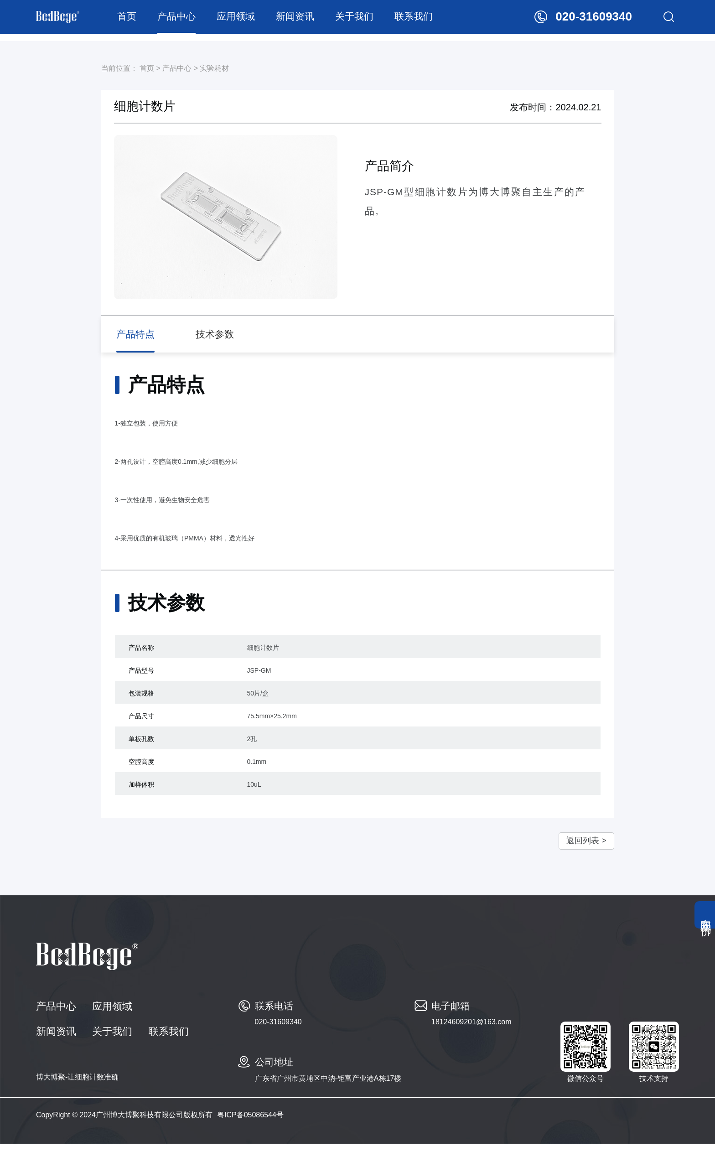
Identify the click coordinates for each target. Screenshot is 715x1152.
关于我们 (366, 20)
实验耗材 (214, 68)
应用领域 (247, 20)
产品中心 (188, 20)
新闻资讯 (306, 20)
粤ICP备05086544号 (250, 1123)
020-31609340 (278, 1030)
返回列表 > (579, 848)
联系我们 (425, 20)
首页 (138, 20)
